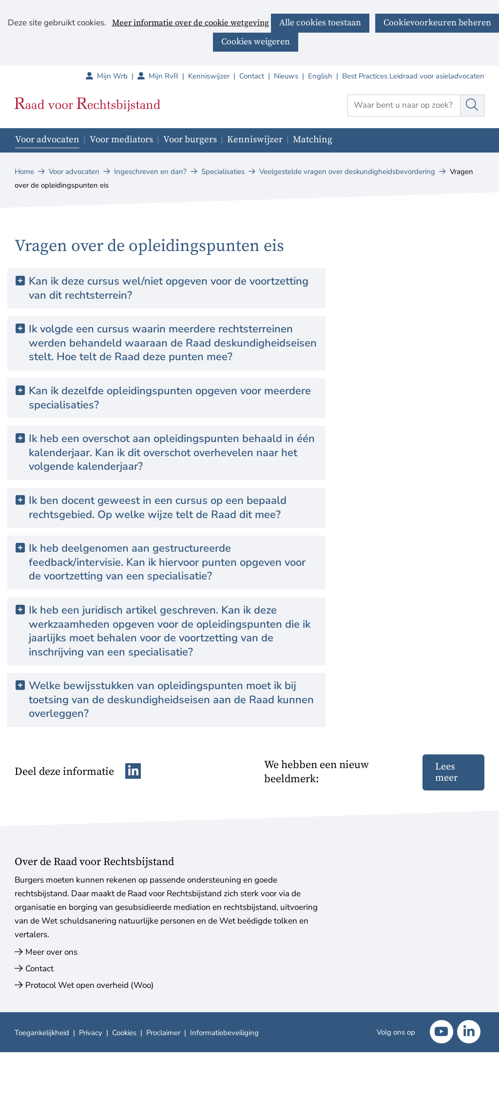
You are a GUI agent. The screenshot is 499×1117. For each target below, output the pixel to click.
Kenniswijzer (209, 76)
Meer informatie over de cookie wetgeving (190, 23)
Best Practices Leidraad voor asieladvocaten (413, 76)
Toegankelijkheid (42, 1033)
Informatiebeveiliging (224, 1033)
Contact (251, 76)
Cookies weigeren (255, 41)
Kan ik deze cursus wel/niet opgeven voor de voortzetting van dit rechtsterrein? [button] (168, 288)
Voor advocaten (47, 139)
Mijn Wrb (117, 76)
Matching (312, 139)
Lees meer (446, 772)
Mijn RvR (168, 76)
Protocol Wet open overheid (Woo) (89, 985)
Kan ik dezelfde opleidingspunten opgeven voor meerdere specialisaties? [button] (170, 398)
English (320, 76)
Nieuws (286, 76)
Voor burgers (190, 139)
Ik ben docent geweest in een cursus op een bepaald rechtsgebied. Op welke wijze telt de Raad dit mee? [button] (158, 507)
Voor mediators (121, 139)
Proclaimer (163, 1033)
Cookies (124, 1033)
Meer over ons (51, 952)
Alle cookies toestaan (320, 22)
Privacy (90, 1033)
